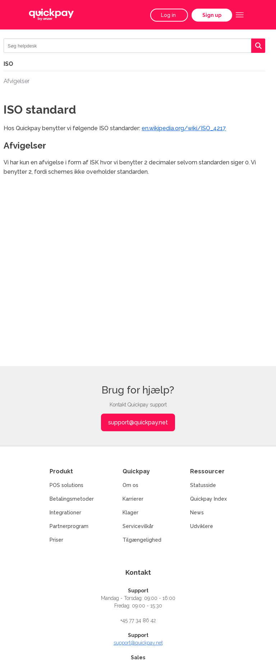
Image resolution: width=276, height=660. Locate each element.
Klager (130, 512)
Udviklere (201, 526)
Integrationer (65, 512)
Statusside (203, 485)
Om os (130, 485)
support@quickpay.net (138, 422)
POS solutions (66, 485)
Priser (56, 540)
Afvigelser (16, 81)
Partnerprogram (69, 526)
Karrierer (133, 499)
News (197, 512)
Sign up (211, 15)
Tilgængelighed (142, 540)
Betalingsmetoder (72, 499)
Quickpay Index (208, 499)
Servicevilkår (138, 526)
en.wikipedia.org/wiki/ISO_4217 (184, 128)
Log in (169, 15)
